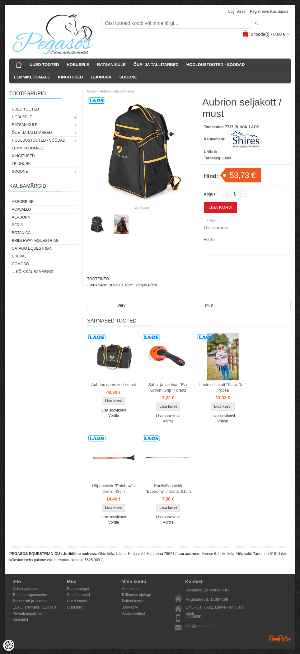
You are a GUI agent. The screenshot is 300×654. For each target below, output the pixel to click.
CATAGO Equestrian (32, 248)
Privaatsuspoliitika (27, 613)
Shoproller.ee (280, 638)
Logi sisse (237, 11)
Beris (17, 225)
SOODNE (128, 77)
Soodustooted (78, 595)
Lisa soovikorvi (216, 228)
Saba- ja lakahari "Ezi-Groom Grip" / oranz (168, 387)
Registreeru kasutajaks (269, 11)
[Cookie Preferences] (8, 645)
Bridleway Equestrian (35, 240)
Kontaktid (20, 620)
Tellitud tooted (132, 601)
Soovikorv (129, 607)
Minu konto (130, 588)
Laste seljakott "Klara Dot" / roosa (222, 387)
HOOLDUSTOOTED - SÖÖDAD (215, 64)
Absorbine (23, 202)
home (91, 91)
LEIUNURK (101, 77)
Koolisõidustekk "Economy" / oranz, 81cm (168, 488)
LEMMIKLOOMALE (32, 77)
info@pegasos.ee (200, 626)
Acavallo (21, 209)
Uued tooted (77, 601)
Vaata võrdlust (133, 613)
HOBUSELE (78, 64)
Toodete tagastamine (29, 595)
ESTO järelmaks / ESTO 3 (34, 607)
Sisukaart (74, 607)
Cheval (19, 256)
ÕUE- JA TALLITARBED (156, 64)
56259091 (193, 616)
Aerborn (21, 217)
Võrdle (209, 240)
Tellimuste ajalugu (136, 595)
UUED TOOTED (44, 64)
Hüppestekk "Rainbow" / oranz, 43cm (113, 488)
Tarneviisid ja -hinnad (30, 601)
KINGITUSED (70, 77)
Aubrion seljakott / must (117, 91)
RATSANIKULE (111, 64)
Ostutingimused (25, 588)
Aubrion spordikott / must (113, 384)
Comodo (20, 264)
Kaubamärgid (78, 588)
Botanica (21, 233)
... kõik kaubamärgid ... (35, 272)
